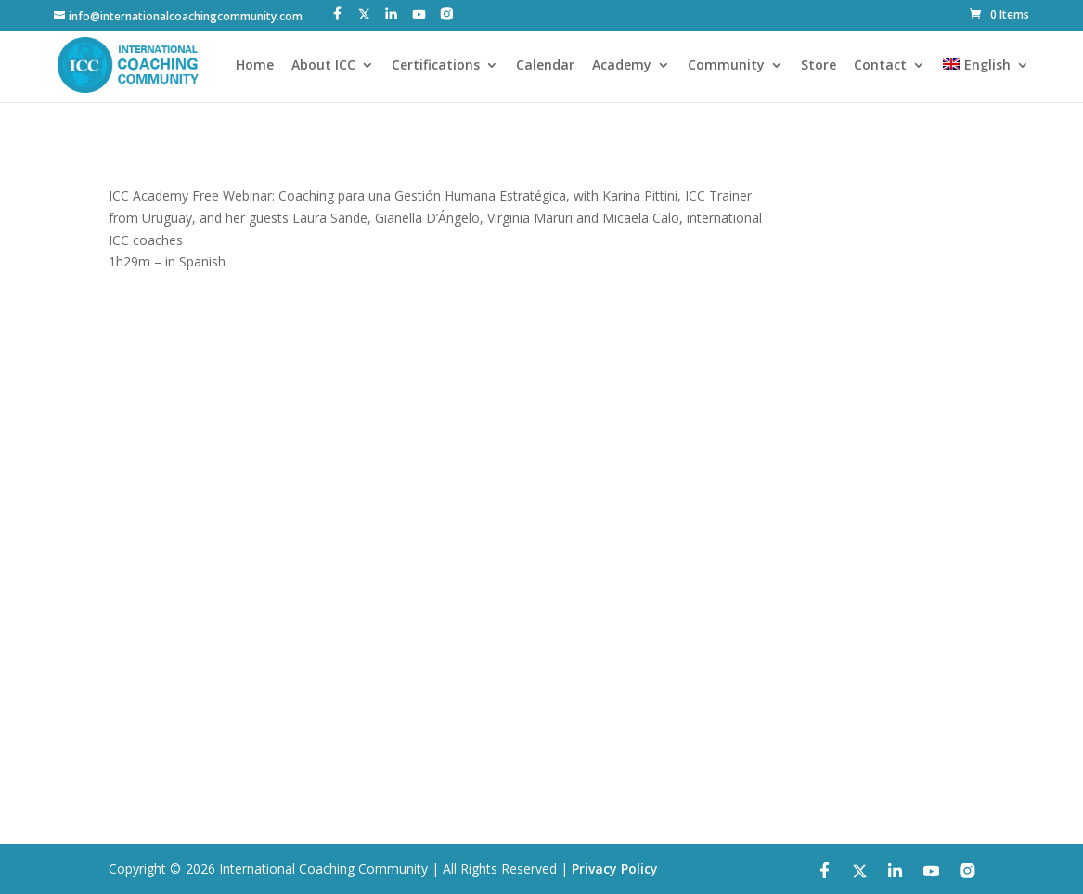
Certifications (436, 65)
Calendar (545, 65)
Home (255, 65)
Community (726, 65)
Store (818, 65)
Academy (621, 65)
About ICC (323, 65)
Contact (880, 65)
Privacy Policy (615, 868)
